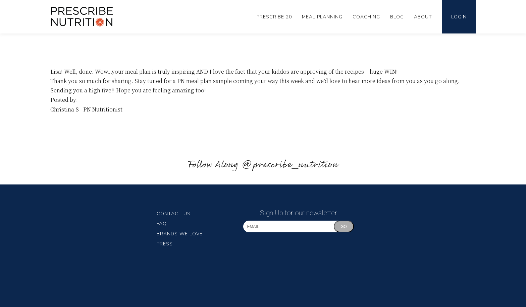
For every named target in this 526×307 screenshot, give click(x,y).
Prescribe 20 (274, 17)
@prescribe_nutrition (289, 165)
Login (459, 17)
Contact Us (174, 214)
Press (165, 244)
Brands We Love (180, 234)
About (423, 17)
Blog (397, 17)
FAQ (162, 224)
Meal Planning (322, 17)
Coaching (366, 17)
